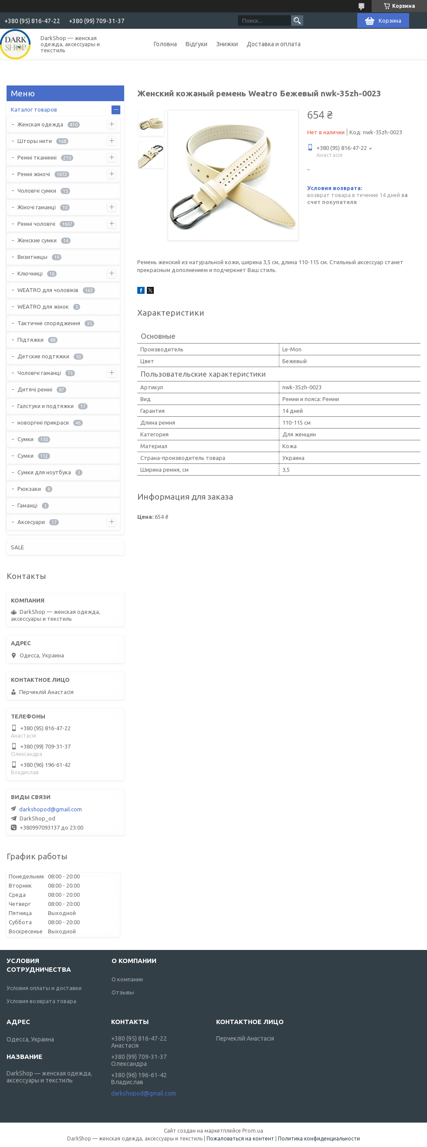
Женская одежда (40, 124)
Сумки (25, 439)
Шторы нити (34, 141)
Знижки (227, 44)
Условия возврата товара (41, 1001)
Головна (165, 44)
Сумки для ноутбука (44, 472)
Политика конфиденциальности (319, 1138)
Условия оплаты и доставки (44, 988)
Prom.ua (252, 1130)
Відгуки (196, 44)
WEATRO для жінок (43, 306)
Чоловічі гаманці (39, 373)
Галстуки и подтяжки (45, 406)
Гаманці (27, 505)
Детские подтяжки (43, 356)
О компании (127, 979)
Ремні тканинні (37, 157)
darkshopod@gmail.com (50, 809)
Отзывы (123, 992)
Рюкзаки (29, 489)
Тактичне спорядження (48, 323)
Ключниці (30, 273)
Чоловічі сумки (36, 190)
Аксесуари (31, 522)
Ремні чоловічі (36, 224)
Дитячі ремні (34, 389)
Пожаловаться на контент (240, 1138)
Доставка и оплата (274, 44)
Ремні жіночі (33, 174)
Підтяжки (30, 340)
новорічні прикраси (43, 422)
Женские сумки (37, 240)
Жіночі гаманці (36, 207)
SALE (17, 547)
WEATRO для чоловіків (47, 290)
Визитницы (32, 257)
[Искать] (297, 20)
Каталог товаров (34, 109)
